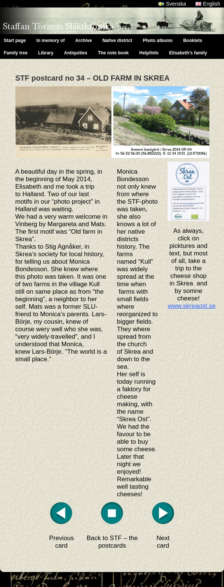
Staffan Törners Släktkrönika (58, 26)
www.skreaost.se (192, 305)
